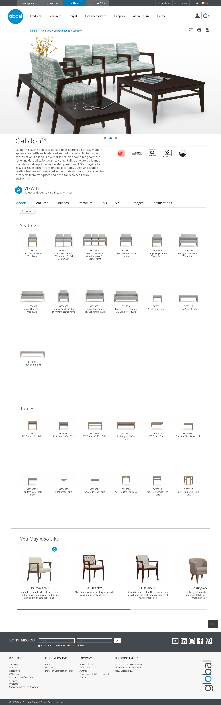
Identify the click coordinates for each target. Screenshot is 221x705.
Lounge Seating (62, 30)
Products (35, 16)
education (51, 3)
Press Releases (88, 667)
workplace (28, 3)
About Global (86, 664)
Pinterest (209, 641)
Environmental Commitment (94, 673)
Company (119, 16)
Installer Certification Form (59, 670)
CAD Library (15, 673)
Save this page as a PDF (208, 30)
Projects (13, 683)
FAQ (47, 664)
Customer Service (95, 16)
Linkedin (184, 641)
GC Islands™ (148, 588)
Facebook (200, 641)
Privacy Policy (47, 702)
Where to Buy (141, 16)
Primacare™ (40, 588)
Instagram (192, 641)
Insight (73, 16)
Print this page (199, 30)
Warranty (50, 667)
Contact (162, 16)
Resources (55, 16)
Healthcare (45, 30)
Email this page (191, 30)
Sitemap (60, 702)
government (181, 3)
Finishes (13, 667)
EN (206, 3)
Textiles (13, 664)
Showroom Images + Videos (24, 686)
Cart (205, 18)
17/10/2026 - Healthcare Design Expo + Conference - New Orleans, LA (130, 667)
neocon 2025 (97, 3)
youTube (175, 641)
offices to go (164, 3)
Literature (14, 670)
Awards (84, 670)
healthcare (74, 3)
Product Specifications (21, 677)
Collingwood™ (202, 588)
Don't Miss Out (23, 640)
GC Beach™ (94, 588)
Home (33, 30)
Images (13, 680)
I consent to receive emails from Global (61, 645)
